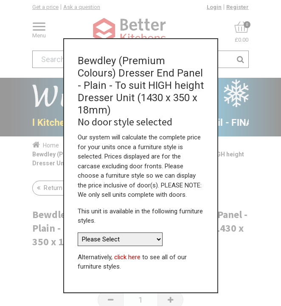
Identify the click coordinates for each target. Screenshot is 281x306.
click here (127, 254)
